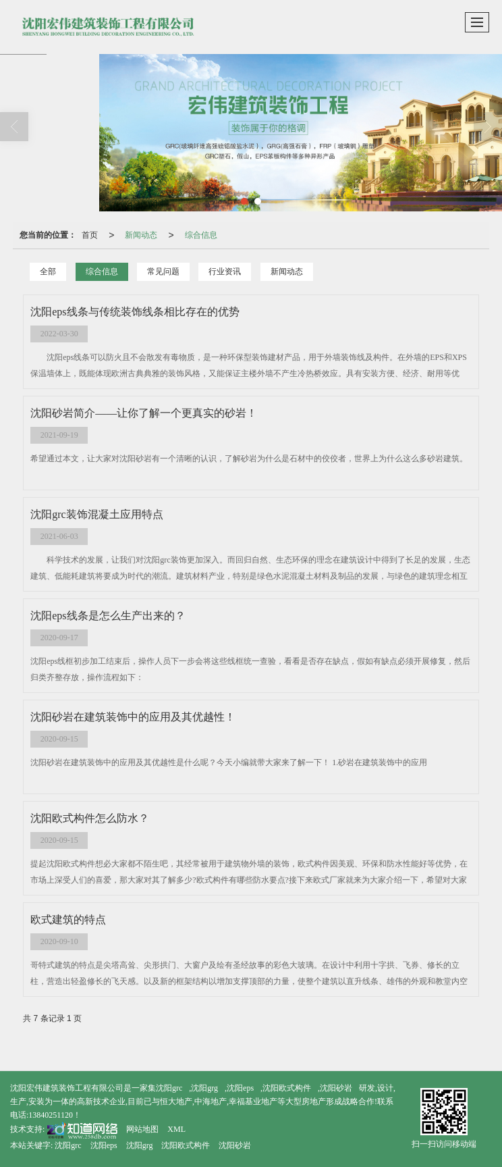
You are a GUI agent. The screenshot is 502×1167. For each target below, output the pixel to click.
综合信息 (201, 235)
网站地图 (142, 1129)
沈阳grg (204, 1088)
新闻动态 (141, 235)
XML (176, 1129)
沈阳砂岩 (336, 1088)
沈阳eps (240, 1088)
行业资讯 (224, 271)
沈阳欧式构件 (286, 1088)
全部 (48, 271)
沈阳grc (169, 1088)
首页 (90, 235)
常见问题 (163, 271)
